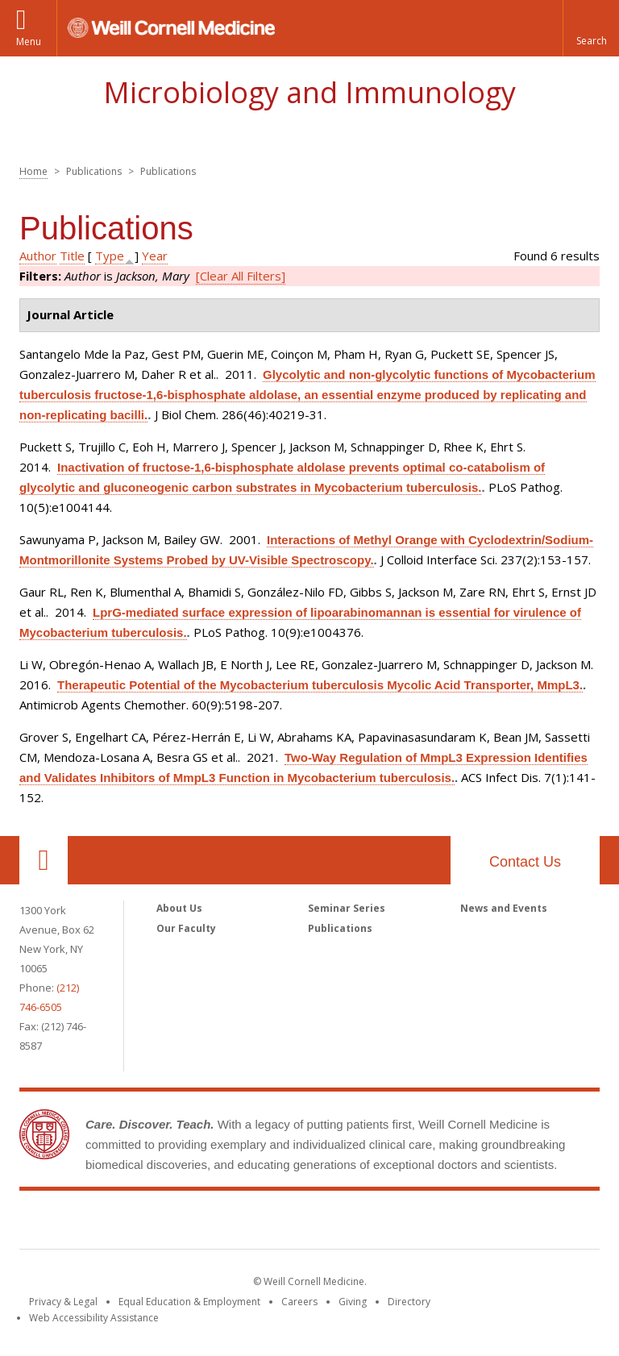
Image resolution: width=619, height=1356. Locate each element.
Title (72, 255)
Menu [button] (28, 41)
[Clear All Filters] (240, 276)
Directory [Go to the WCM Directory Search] (409, 1301)
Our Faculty (186, 928)
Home (33, 171)
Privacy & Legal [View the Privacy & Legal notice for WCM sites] (63, 1301)
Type (109, 255)
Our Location (43, 860)
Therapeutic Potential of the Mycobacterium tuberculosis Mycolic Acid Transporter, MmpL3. (320, 685)
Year (155, 255)
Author (37, 255)
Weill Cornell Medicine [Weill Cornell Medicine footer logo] (309, 1223)
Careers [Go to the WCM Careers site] (299, 1301)
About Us (179, 908)
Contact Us (525, 862)
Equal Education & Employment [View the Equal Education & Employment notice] (189, 1301)
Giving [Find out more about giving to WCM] (353, 1301)
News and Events (503, 908)
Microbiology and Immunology (309, 92)
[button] (591, 28)
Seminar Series (346, 908)
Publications (340, 928)
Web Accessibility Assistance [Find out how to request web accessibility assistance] (94, 1318)
